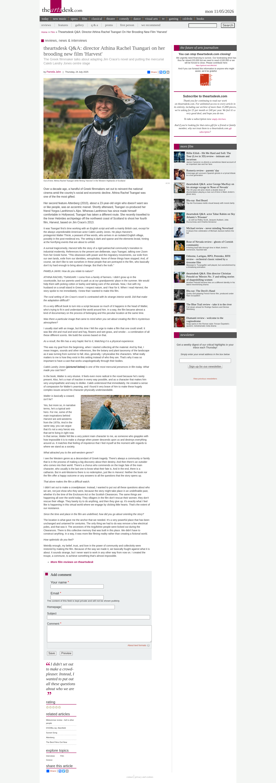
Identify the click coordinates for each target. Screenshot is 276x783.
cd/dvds (187, 18)
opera (74, 18)
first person (127, 25)
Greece (49, 760)
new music (59, 18)
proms (109, 25)
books (200, 18)
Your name (59, 582)
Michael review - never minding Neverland (209, 228)
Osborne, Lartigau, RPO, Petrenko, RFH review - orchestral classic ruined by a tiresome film (208, 259)
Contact (130, 777)
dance (137, 18)
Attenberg (50, 737)
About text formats (137, 645)
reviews (46, 25)
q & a (94, 25)
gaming (173, 18)
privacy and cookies (144, 777)
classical (97, 18)
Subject (51, 613)
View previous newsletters (205, 378)
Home (44, 32)
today (45, 18)
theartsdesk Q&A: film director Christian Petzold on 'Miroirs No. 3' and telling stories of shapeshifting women (210, 276)
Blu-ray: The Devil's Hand (200, 290)
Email (55, 593)
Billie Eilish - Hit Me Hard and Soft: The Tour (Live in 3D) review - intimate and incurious (208, 156)
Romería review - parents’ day (202, 170)
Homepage (54, 606)
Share (152, 72)
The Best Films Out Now (56, 742)
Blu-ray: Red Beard (197, 200)
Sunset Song (51, 733)
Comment (53, 623)
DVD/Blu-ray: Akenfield (56, 728)
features (63, 25)
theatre (110, 18)
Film (53, 32)
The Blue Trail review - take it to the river (209, 304)
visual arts (151, 18)
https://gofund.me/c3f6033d (206, 65)
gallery (79, 25)
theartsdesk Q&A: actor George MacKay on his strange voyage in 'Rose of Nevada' (210, 185)
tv (163, 18)
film (84, 18)
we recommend (150, 25)
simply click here (219, 119)
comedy (124, 18)
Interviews (50, 756)
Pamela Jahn (53, 71)
